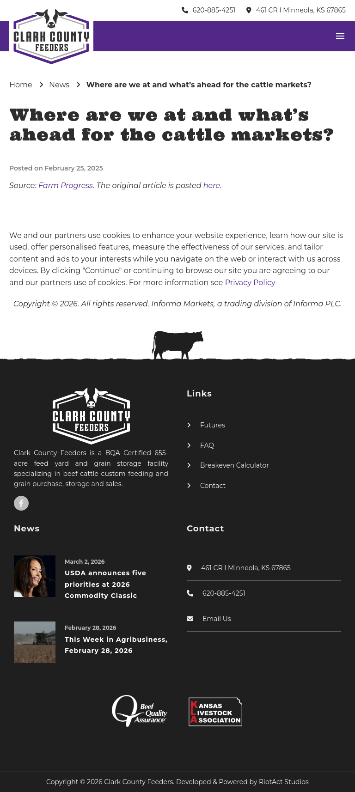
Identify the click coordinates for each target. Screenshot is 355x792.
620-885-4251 (214, 10)
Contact (213, 485)
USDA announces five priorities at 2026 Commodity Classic (106, 584)
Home (20, 84)
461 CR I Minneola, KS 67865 (301, 10)
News (59, 84)
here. (212, 185)
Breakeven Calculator (234, 465)
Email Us (216, 619)
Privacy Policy (250, 282)
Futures (212, 425)
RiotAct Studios (284, 782)
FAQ (207, 445)
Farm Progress (65, 185)
